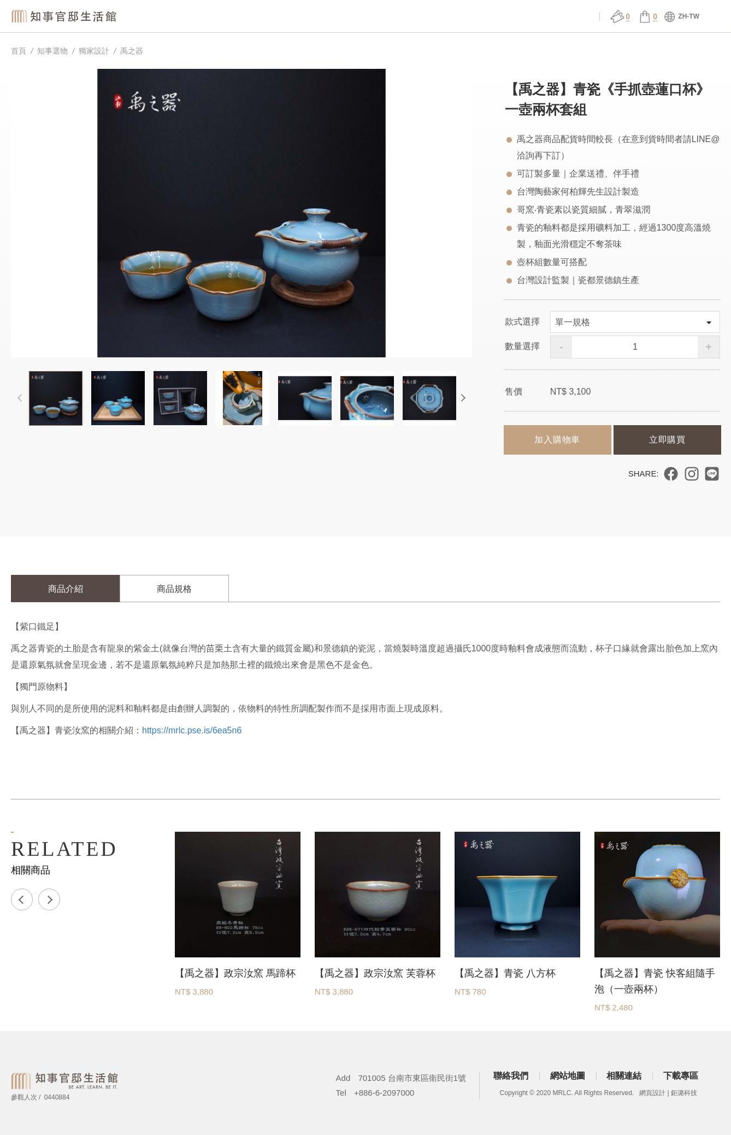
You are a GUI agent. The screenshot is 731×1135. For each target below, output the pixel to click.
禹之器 (131, 50)
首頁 (18, 50)
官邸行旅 (487, 16)
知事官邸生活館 (65, 16)
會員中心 (562, 16)
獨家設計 (94, 50)
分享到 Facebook (671, 474)
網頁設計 (652, 1093)
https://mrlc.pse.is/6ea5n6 (191, 730)
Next (461, 398)
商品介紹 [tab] (65, 588)
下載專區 (680, 1075)
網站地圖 (567, 1075)
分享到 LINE (712, 474)
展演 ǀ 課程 (412, 16)
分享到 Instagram (691, 474)
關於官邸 (262, 16)
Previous (22, 398)
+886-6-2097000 (384, 1092)
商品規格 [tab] (174, 588)
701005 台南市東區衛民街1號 (412, 1078)
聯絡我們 (510, 1075)
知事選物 (187, 16)
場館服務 (337, 16)
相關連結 (623, 1075)
